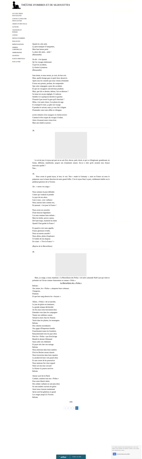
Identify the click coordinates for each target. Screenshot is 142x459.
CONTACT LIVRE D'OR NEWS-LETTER (19, 20)
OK (114, 454)
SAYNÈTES (15, 55)
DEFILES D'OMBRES (18, 38)
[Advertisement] (71, 28)
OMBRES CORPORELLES (17, 48)
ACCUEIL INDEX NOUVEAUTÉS (17, 14)
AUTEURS (15, 27)
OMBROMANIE (17, 52)
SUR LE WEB (16, 61)
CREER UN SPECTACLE (19, 24)
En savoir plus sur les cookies (123, 453)
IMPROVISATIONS (18, 44)
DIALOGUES (16, 41)
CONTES (15, 35)
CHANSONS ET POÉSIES (17, 31)
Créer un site (76, 457)
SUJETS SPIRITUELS (18, 58)
